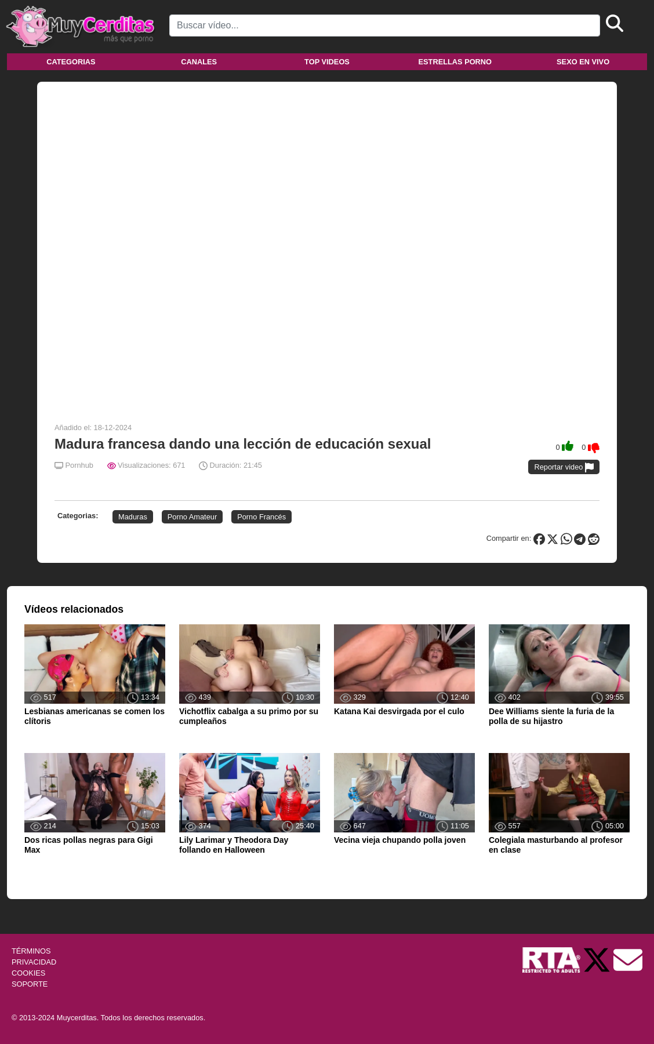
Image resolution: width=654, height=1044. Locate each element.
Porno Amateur (192, 516)
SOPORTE (30, 984)
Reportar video (564, 467)
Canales (199, 61)
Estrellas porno (455, 61)
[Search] (384, 25)
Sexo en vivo (583, 61)
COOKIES (28, 973)
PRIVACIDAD (34, 962)
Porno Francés (261, 516)
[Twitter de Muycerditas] (597, 959)
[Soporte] (627, 959)
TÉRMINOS (31, 951)
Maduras (132, 516)
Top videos (327, 61)
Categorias (70, 61)
